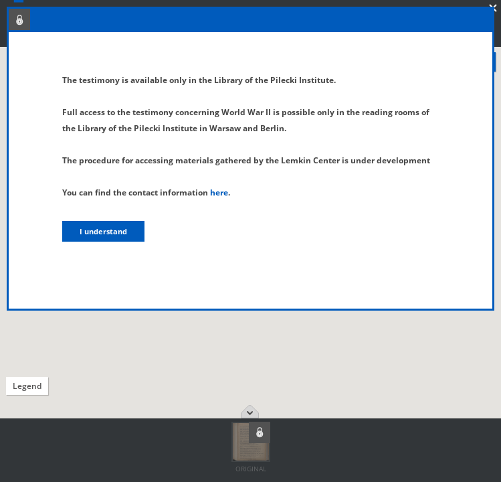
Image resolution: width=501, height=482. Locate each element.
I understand (103, 231)
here (219, 192)
